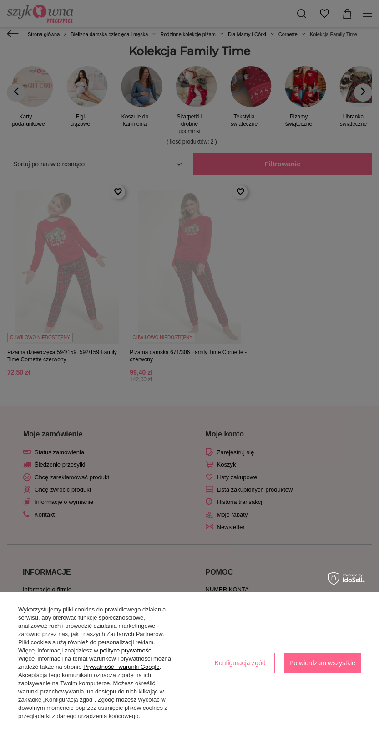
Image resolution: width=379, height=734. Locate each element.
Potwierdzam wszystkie (322, 663)
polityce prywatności (126, 650)
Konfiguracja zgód (240, 663)
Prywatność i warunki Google (121, 666)
